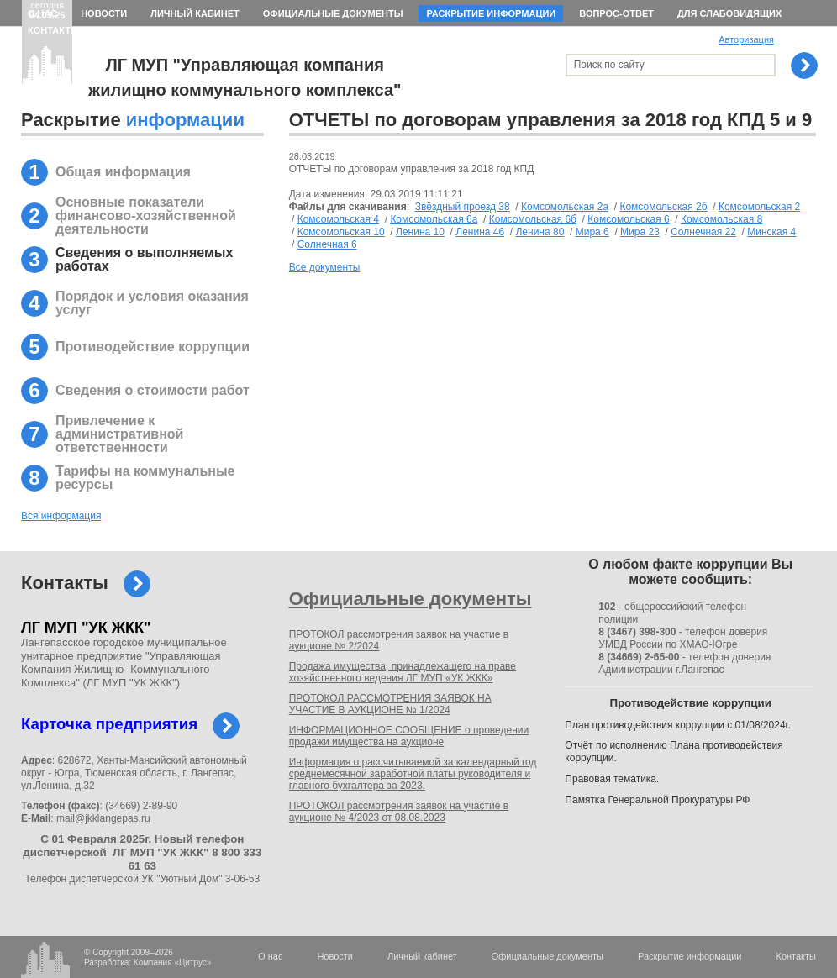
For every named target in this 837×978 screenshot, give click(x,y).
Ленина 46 (479, 232)
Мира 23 (640, 232)
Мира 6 (592, 232)
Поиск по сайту (609, 65)
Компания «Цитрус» (173, 962)
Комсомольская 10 (341, 232)
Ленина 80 (539, 232)
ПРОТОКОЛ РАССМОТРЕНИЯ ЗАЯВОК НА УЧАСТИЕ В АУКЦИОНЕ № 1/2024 (390, 704)
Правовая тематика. (612, 779)
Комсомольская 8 (721, 219)
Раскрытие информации (490, 13)
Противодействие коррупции (152, 346)
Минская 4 (771, 232)
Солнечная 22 (703, 232)
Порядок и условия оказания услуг (152, 303)
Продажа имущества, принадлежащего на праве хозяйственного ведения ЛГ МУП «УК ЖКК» (402, 672)
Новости (104, 13)
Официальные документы (333, 13)
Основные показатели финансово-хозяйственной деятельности (145, 215)
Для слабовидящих (729, 13)
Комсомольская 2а (564, 207)
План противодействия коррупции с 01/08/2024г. (678, 725)
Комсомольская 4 (338, 219)
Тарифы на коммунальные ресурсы (145, 478)
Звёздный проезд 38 (462, 207)
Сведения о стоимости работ (152, 390)
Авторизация (746, 39)
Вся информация (61, 516)
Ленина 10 (420, 232)
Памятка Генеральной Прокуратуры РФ (657, 800)
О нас (42, 13)
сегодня (47, 10)
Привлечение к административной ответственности (119, 434)
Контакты (54, 30)
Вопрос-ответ (616, 13)
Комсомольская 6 (628, 219)
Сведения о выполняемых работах (144, 259)
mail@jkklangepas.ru (103, 818)
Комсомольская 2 (759, 207)
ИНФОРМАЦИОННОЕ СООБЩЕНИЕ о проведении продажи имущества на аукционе (409, 736)
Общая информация (123, 172)
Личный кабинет (195, 13)
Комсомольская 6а (433, 219)
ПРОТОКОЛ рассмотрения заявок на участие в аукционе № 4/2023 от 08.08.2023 (398, 811)
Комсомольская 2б (663, 207)
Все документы (325, 267)
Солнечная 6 (327, 244)
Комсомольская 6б (532, 219)
